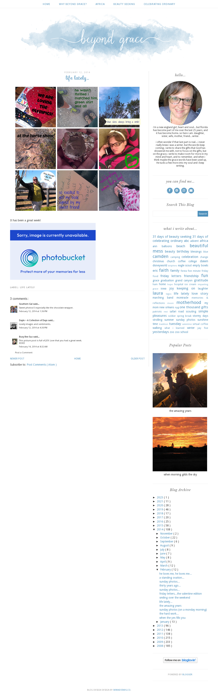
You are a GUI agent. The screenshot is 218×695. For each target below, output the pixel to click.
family (174, 271)
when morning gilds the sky (180, 474)
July (162, 549)
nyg (177, 307)
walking (157, 327)
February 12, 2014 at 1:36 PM (33, 311)
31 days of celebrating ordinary (180, 239)
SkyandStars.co (121, 690)
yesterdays (161, 332)
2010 (160, 637)
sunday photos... (169, 581)
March (164, 565)
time (155, 323)
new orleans (166, 307)
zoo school (181, 332)
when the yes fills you (172, 617)
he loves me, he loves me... (175, 573)
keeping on (186, 288)
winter (191, 327)
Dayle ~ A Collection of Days (33, 320)
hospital (178, 284)
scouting (191, 311)
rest (166, 311)
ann (155, 246)
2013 (160, 625)
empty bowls (200, 265)
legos (168, 294)
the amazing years (180, 410)
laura (158, 293)
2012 (160, 629)
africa (100, 4)
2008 (160, 645)
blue (205, 251)
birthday (183, 251)
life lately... (165, 601)
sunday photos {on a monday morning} (183, 609)
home (162, 284)
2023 (160, 497)
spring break (184, 315)
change (204, 257)
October (165, 537)
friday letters (170, 276)
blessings (196, 251)
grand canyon (183, 280)
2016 (160, 521)
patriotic (157, 311)
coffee (182, 261)
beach (180, 246)
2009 (160, 641)
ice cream (190, 284)
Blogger (187, 674)
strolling (157, 319)
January (165, 621)
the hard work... (169, 613)
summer (169, 319)
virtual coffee (200, 324)
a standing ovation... (171, 577)
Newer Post (17, 358)
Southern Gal (26, 304)
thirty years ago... (170, 585)
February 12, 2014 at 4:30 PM (33, 327)
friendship (191, 276)
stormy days (200, 315)
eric (155, 271)
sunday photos (185, 319)
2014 (160, 529)
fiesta (184, 270)
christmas (158, 261)
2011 (160, 633)
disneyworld (160, 265)
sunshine (202, 319)
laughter (203, 288)
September (167, 541)
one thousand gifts (194, 307)
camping (175, 257)
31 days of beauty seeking (172, 237)
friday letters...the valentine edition (180, 593)
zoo (172, 332)
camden (160, 256)
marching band (163, 297)
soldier (172, 315)
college (192, 261)
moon (170, 303)
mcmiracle (182, 297)
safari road (177, 311)
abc (186, 241)
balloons (167, 246)
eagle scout (185, 265)
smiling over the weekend (174, 597)
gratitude (201, 280)
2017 (160, 517)
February (166, 569)
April (163, 561)
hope (170, 284)
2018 (160, 513)
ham (155, 284)
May (163, 557)
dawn (204, 261)
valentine (187, 324)
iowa (163, 288)
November (166, 533)
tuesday (175, 324)
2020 (160, 505)
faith (164, 270)
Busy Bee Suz (26, 337)
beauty (170, 251)
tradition (163, 324)
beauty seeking (124, 4)
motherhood (188, 302)
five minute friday (198, 270)
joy (171, 288)
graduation (167, 280)
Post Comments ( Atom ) (42, 364)
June (163, 553)
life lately (27, 287)
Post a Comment (23, 352)
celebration (190, 257)
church (171, 261)
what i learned (174, 327)
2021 (160, 501)
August (165, 545)
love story (200, 293)
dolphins (172, 265)
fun (204, 275)
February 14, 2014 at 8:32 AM (33, 346)
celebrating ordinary (159, 4)
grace (156, 280)
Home (46, 4)
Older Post (138, 358)
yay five (202, 327)
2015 (160, 525)
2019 (160, 509)
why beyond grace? (73, 4)
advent (194, 240)
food (155, 276)
